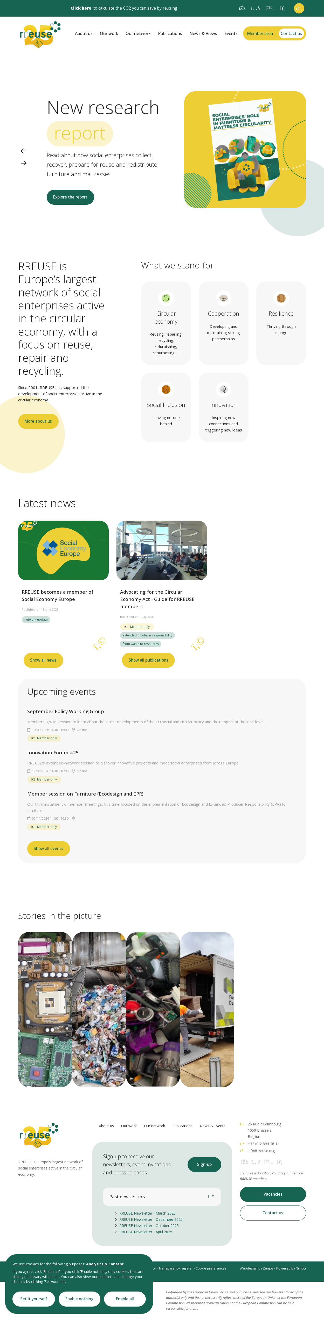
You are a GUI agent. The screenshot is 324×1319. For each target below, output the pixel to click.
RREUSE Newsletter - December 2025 (151, 1219)
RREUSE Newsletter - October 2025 (149, 1225)
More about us (38, 421)
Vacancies (273, 1194)
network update (36, 619)
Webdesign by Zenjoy (256, 1268)
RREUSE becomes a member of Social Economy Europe (57, 595)
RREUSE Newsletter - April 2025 (145, 1231)
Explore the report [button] (70, 197)
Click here (81, 8)
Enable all (125, 1299)
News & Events (212, 1125)
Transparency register (175, 1268)
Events (231, 33)
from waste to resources (141, 644)
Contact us (291, 33)
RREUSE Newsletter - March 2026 (147, 1213)
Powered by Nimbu (291, 1268)
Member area (260, 33)
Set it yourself (33, 1299)
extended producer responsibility (147, 635)
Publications (170, 33)
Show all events (48, 848)
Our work (109, 33)
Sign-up (204, 1164)
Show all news (43, 660)
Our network (138, 33)
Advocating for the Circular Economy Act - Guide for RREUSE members (157, 599)
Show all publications (148, 660)
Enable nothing (79, 1299)
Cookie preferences (211, 1268)
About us (84, 33)
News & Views (203, 33)
